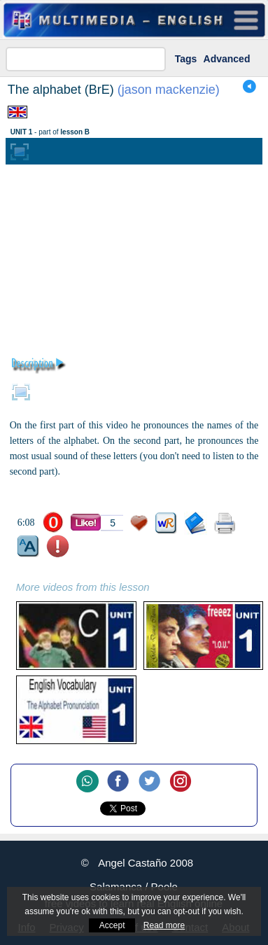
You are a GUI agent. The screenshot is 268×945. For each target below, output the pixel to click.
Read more (164, 925)
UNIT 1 (21, 132)
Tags (186, 58)
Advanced (227, 58)
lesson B (75, 132)
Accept (112, 925)
